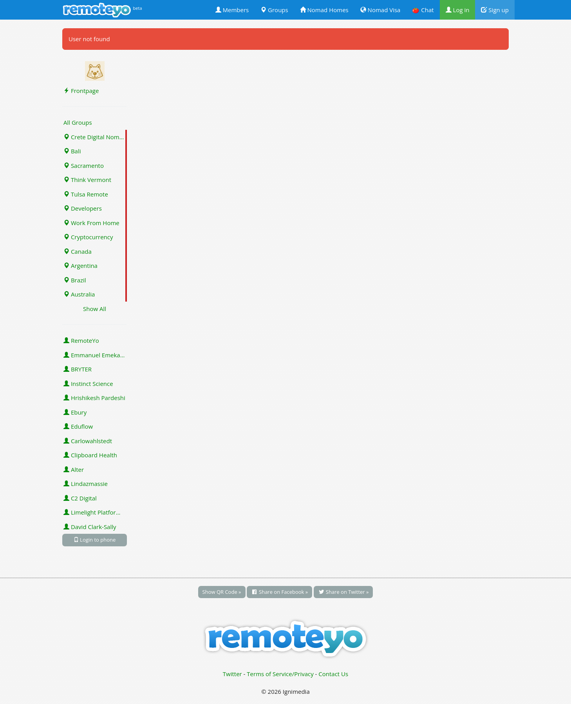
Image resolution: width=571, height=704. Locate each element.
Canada (77, 251)
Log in (458, 10)
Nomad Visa (380, 10)
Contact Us (333, 674)
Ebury (75, 412)
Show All (94, 309)
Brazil (74, 280)
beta (137, 8)
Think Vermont (87, 180)
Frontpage (81, 91)
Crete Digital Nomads (95, 137)
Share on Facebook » (279, 591)
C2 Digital (80, 498)
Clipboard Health (90, 455)
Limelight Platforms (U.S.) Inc (95, 512)
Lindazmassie (85, 484)
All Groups (77, 122)
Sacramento (83, 165)
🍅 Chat (423, 10)
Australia (79, 294)
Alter (73, 469)
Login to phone (95, 539)
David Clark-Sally (89, 527)
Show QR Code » (221, 591)
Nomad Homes (324, 10)
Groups (274, 10)
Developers (82, 208)
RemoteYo (81, 340)
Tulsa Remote (85, 194)
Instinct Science (88, 383)
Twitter (232, 674)
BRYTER (77, 369)
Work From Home (91, 223)
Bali (72, 151)
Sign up (495, 10)
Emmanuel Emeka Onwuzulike (95, 355)
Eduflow (78, 426)
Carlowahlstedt (87, 441)
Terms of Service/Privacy (280, 674)
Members (232, 10)
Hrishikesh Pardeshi (94, 398)
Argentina (80, 265)
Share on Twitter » (343, 591)
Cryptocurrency (88, 237)
